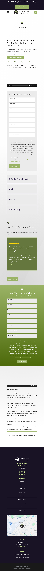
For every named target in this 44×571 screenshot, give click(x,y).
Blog (22, 506)
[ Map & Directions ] (22, 547)
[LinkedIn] (22, 474)
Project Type (12, 124)
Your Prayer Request (22, 7)
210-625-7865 (22, 468)
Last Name (12, 103)
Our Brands (22, 488)
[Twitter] (19, 474)
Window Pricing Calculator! (15, 57)
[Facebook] (19, 472)
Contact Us (22, 510)
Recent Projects (22, 499)
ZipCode (11, 118)
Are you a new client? (14, 134)
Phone (11, 108)
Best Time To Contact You (16, 129)
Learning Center (22, 503)
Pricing (22, 495)
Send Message (14, 166)
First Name (12, 98)
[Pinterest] (24, 474)
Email (11, 113)
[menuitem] (15, 568)
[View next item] (13, 274)
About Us (22, 481)
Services (22, 485)
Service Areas (22, 492)
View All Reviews (12, 279)
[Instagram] (22, 472)
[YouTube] (24, 472)
